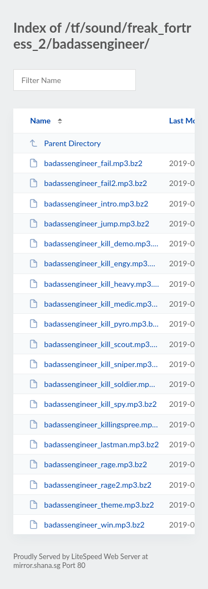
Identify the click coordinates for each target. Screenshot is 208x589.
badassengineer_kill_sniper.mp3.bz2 (94, 364)
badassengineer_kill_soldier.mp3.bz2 (94, 384)
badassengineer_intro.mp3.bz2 (88, 203)
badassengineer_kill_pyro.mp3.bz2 (94, 323)
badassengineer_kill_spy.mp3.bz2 (92, 404)
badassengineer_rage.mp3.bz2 (88, 464)
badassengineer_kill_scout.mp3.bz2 (94, 344)
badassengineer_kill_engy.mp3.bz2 (94, 263)
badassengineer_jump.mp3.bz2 (89, 223)
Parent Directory (65, 143)
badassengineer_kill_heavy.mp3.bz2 (94, 283)
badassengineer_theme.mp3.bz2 (91, 504)
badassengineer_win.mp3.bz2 (87, 524)
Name (40, 120)
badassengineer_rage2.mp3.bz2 (90, 484)
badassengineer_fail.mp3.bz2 (86, 163)
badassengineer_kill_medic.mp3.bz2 (94, 303)
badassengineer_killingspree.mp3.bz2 (94, 424)
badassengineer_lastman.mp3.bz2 (94, 444)
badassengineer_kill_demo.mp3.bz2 (94, 243)
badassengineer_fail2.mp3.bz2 (88, 183)
